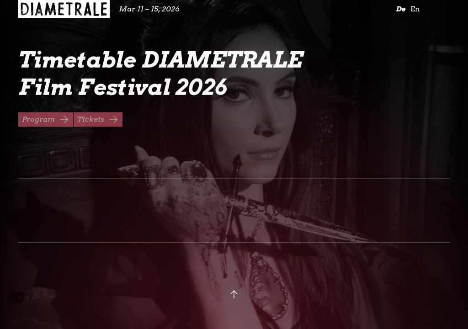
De (400, 9)
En (415, 9)
